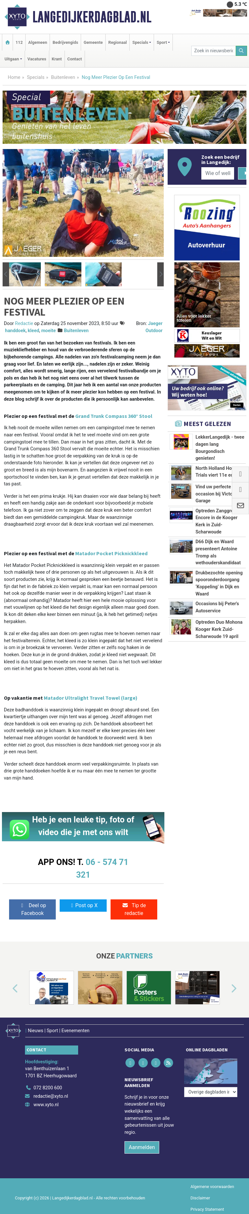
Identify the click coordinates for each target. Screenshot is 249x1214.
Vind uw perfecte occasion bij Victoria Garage (217, 494)
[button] (6, 274)
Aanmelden (142, 1147)
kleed (33, 330)
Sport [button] (162, 42)
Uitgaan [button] (12, 58)
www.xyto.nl (45, 1105)
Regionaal (117, 42)
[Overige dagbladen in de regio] (210, 1092)
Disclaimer (200, 1197)
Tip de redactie (134, 909)
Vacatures (37, 58)
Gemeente (93, 42)
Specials (35, 77)
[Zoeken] (241, 51)
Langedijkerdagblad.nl (91, 17)
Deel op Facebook (32, 909)
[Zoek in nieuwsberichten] (213, 51)
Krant (57, 58)
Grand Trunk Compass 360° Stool (113, 416)
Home (14, 77)
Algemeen (37, 42)
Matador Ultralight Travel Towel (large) (90, 698)
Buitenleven (63, 77)
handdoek (15, 330)
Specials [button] (140, 42)
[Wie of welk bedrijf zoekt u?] (217, 173)
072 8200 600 (47, 1088)
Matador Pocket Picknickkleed (111, 553)
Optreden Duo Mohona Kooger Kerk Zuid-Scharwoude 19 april (219, 629)
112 (19, 42)
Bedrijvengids (65, 42)
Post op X (83, 905)
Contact (74, 58)
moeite (48, 330)
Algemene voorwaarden (212, 1186)
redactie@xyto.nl (50, 1096)
